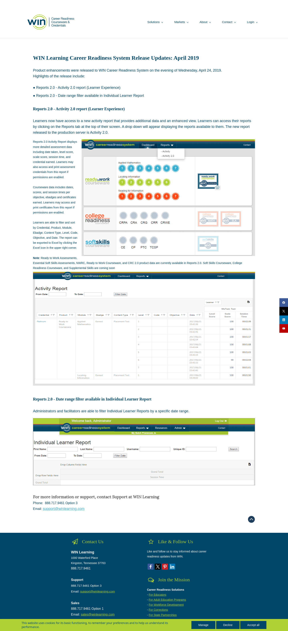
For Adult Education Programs (167, 598)
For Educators (157, 593)
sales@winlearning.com (98, 613)
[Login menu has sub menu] (246, 21)
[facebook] (283, 302)
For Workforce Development (166, 603)
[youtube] (283, 328)
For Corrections (158, 608)
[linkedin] (283, 320)
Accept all (253, 625)
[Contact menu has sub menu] (223, 21)
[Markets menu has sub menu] (175, 21)
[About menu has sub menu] (199, 21)
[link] (168, 141)
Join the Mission (174, 578)
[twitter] (283, 311)
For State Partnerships (163, 613)
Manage (203, 625)
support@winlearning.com (97, 590)
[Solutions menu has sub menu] (149, 21)
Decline (228, 625)
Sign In (251, 2)
